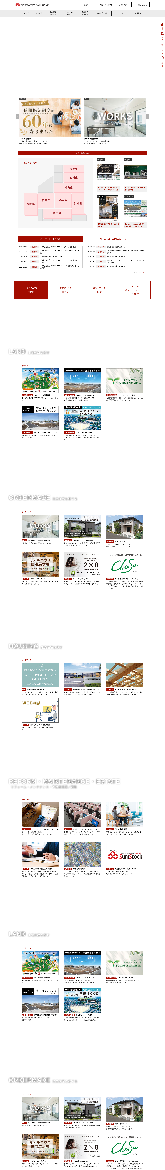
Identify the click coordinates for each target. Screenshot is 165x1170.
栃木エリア (65, 1137)
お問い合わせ (141, 5)
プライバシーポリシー (132, 1103)
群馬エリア (65, 1140)
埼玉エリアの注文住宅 (68, 1117)
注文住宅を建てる (65, 1083)
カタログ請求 (124, 5)
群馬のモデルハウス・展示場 (71, 1097)
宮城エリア (65, 1148)
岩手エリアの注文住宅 (68, 1128)
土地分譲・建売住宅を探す (68, 1133)
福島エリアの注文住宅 (68, 1125)
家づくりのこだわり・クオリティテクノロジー (104, 1092)
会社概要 (91, 1104)
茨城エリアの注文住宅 (68, 1111)
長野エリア (65, 1151)
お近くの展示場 (106, 5)
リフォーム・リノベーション (98, 1075)
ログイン (128, 1092)
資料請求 (130, 1086)
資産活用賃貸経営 (85, 13)
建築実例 (64, 1103)
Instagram (31, 1078)
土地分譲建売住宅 (53, 13)
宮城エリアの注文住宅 (68, 1123)
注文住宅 (39, 13)
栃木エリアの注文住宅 (68, 1108)
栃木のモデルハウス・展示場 (71, 1092)
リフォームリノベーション (69, 13)
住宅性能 (91, 1089)
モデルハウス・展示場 (68, 1089)
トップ (26, 13)
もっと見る (137, 259)
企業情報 (138, 13)
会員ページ (87, 5)
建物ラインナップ (67, 1086)
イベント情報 (63, 1077)
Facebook (38, 1078)
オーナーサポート (121, 13)
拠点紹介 (91, 1106)
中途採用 (130, 1078)
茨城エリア (65, 1142)
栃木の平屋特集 (66, 1106)
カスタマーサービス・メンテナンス (100, 1078)
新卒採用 (130, 1075)
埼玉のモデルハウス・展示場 (71, 1100)
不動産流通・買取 (102, 13)
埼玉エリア (65, 1145)
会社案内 (91, 1101)
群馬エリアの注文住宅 (68, 1114)
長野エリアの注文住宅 (68, 1120)
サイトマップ (129, 1097)
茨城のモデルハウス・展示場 (71, 1094)
